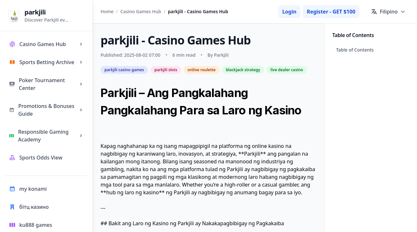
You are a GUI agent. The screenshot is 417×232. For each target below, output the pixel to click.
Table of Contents (355, 50)
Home (107, 11)
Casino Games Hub (141, 11)
